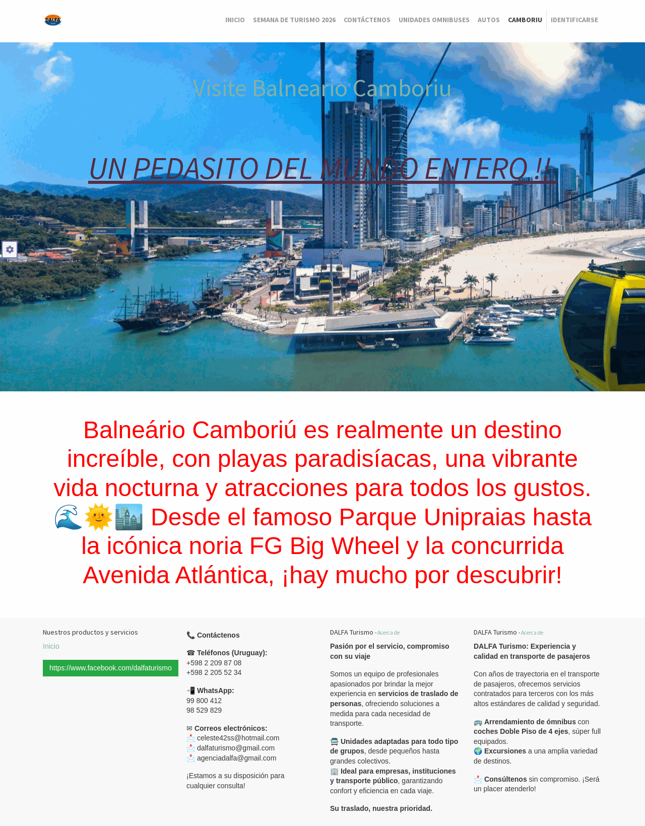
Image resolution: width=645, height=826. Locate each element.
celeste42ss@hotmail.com (238, 738)
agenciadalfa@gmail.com (236, 758)
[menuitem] (235, 20)
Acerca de (388, 632)
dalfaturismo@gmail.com (236, 748)
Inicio (51, 646)
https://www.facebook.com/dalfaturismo (110, 668)
